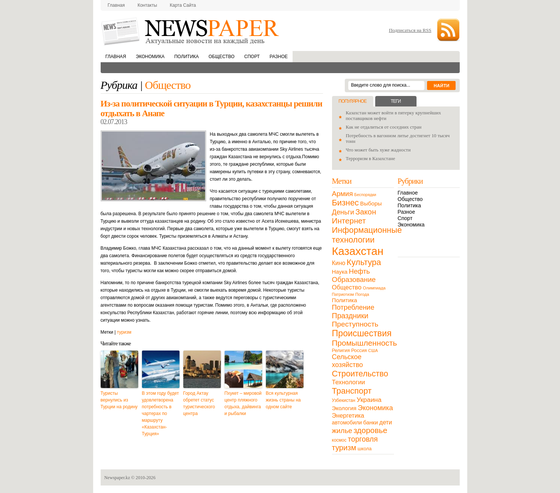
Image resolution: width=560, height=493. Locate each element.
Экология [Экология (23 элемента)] (344, 408)
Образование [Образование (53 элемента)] (354, 279)
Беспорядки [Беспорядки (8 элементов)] (365, 194)
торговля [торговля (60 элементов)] (363, 439)
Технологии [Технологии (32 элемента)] (348, 382)
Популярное (352, 101)
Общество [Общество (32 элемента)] (347, 287)
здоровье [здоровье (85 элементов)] (370, 430)
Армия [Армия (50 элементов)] (342, 194)
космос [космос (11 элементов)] (339, 440)
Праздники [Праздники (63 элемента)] (350, 316)
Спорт (252, 56)
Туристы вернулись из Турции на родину (119, 400)
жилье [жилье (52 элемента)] (342, 431)
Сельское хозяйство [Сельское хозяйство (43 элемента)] (347, 361)
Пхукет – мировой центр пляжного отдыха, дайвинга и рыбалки (243, 403)
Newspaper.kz (117, 477)
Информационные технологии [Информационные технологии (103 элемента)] (367, 234)
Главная (116, 5)
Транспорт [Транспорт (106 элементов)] (352, 391)
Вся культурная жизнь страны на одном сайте (283, 400)
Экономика (150, 56)
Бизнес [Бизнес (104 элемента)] (345, 202)
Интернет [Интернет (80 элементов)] (349, 220)
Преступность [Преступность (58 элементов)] (355, 324)
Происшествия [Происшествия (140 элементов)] (362, 333)
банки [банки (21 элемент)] (370, 423)
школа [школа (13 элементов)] (364, 448)
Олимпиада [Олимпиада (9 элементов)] (374, 288)
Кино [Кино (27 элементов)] (339, 263)
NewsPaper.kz (191, 31)
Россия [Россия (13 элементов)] (359, 350)
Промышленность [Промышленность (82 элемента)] (364, 343)
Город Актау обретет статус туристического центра (199, 403)
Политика (186, 56)
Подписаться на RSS (410, 30)
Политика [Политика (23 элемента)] (344, 300)
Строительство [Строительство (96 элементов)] (360, 373)
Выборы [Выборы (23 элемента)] (371, 203)
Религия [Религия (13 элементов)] (341, 350)
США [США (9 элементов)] (373, 350)
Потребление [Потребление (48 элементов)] (353, 307)
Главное (408, 193)
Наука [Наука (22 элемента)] (340, 271)
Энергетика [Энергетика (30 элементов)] (348, 415)
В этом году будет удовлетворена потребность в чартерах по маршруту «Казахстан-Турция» (160, 413)
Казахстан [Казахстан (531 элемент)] (357, 251)
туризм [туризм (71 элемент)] (344, 448)
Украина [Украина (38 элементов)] (369, 399)
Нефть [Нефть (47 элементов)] (359, 271)
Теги (395, 101)
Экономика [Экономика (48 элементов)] (375, 408)
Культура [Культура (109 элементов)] (364, 262)
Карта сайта (183, 5)
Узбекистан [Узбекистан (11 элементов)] (343, 400)
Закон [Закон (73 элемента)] (365, 212)
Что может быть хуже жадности (378, 150)
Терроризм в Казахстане (370, 158)
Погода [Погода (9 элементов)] (362, 294)
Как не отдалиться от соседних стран (384, 127)
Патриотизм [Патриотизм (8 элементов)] (343, 294)
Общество (221, 56)
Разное (279, 56)
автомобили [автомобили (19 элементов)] (347, 423)
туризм (124, 332)
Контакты (147, 5)
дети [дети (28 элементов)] (385, 422)
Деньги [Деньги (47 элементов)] (343, 212)
